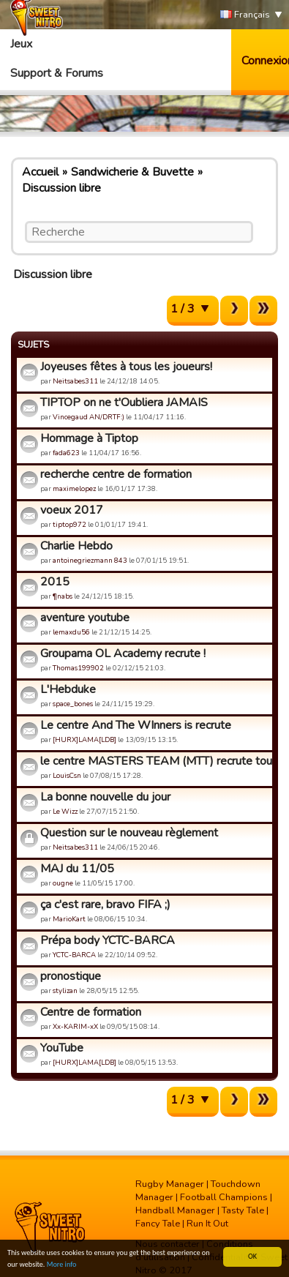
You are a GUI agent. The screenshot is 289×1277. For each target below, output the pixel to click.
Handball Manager (175, 1210)
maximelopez (74, 488)
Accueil (40, 172)
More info (62, 1265)
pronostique (70, 976)
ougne (63, 883)
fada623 (66, 452)
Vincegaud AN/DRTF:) (88, 417)
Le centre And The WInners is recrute (135, 725)
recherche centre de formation (116, 474)
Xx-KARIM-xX (75, 1026)
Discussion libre (61, 188)
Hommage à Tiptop (89, 438)
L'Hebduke (68, 689)
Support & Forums (56, 73)
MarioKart (69, 919)
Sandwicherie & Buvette (132, 172)
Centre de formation (90, 1012)
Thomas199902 (78, 668)
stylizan (65, 990)
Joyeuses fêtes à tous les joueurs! (126, 367)
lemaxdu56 (71, 632)
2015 (55, 582)
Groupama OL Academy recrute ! (123, 653)
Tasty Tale (243, 1210)
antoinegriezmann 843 (90, 560)
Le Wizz (65, 811)
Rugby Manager (169, 1184)
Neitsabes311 (75, 381)
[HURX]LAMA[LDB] (84, 739)
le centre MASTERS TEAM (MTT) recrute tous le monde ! (154, 761)
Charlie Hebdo (76, 546)
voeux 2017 (71, 510)
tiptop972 (69, 524)
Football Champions (224, 1197)
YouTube (61, 1048)
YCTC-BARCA (74, 954)
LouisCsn (67, 775)
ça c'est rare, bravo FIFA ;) (105, 904)
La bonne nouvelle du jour (105, 797)
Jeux (21, 44)
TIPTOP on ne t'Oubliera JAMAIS (124, 402)
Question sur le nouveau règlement (129, 833)
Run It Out (207, 1223)
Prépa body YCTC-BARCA (107, 940)
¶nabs (62, 596)
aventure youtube (85, 618)
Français (245, 15)
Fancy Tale (157, 1223)
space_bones (73, 703)
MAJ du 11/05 (77, 869)
